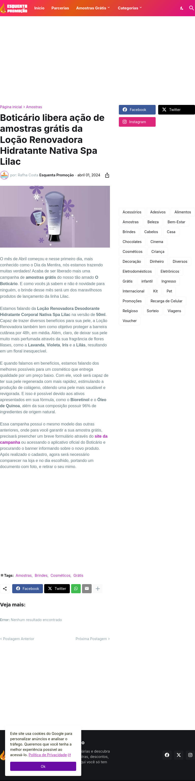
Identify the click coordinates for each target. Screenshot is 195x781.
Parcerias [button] (60, 8)
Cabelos (151, 232)
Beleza (153, 222)
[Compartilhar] (105, 175)
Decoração (132, 261)
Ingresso (168, 281)
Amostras (34, 107)
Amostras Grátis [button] (91, 8)
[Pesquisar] (190, 8)
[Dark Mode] (182, 8)
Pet (169, 291)
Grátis (78, 575)
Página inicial (11, 107)
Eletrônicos (170, 271)
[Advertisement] (97, 60)
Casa (171, 232)
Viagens (174, 311)
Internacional (133, 291)
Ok (43, 766)
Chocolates (132, 241)
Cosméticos (60, 575)
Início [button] (39, 8)
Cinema (157, 241)
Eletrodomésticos (137, 271)
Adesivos (158, 212)
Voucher (130, 321)
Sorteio (153, 311)
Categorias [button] (128, 8)
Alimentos (182, 212)
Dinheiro (157, 261)
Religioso (130, 311)
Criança (157, 251)
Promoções (132, 301)
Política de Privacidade (48, 755)
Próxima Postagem (91, 639)
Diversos (180, 261)
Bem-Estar (176, 222)
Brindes (41, 575)
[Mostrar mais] (98, 588)
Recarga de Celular (167, 301)
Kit (155, 291)
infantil (147, 281)
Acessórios (132, 212)
